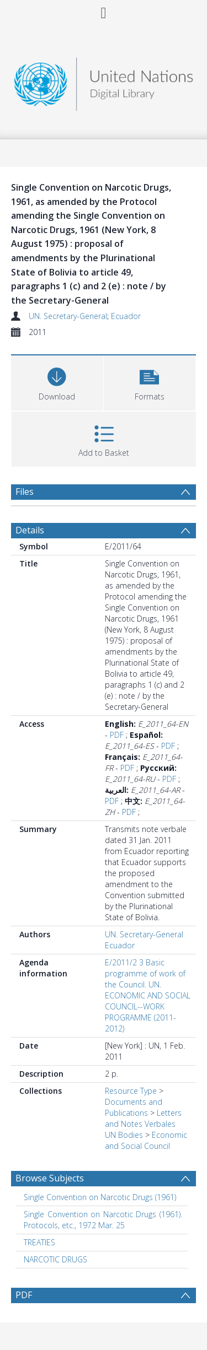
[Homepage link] (103, 81)
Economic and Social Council (146, 1140)
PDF (117, 735)
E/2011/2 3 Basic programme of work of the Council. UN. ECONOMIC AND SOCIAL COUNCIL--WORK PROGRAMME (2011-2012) (147, 995)
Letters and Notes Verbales (143, 1118)
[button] (150, 381)
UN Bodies (124, 1135)
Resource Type (131, 1091)
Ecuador (126, 316)
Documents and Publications (133, 1107)
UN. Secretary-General (68, 316)
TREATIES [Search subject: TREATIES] (39, 1242)
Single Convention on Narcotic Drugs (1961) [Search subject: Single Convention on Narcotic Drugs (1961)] (100, 1197)
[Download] (57, 381)
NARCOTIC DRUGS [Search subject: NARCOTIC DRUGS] (55, 1259)
